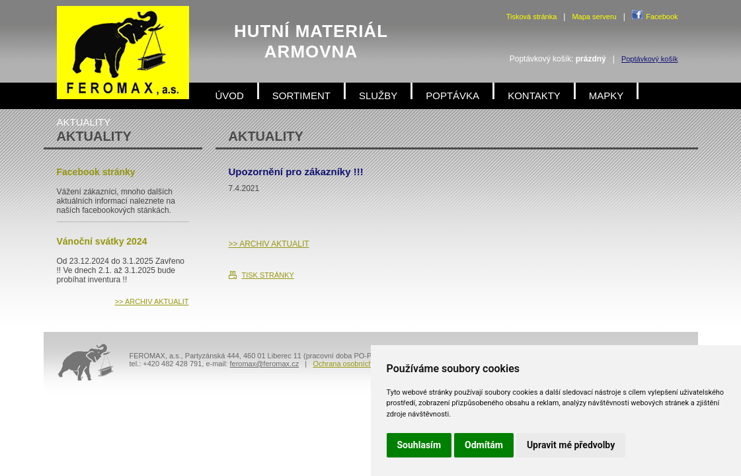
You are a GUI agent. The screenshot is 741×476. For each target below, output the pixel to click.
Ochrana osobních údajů (352, 364)
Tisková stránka (531, 16)
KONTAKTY (534, 95)
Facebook (662, 16)
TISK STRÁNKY (268, 275)
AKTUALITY (84, 122)
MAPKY (606, 95)
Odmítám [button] (484, 445)
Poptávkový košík (649, 59)
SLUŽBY (378, 95)
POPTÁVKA (452, 95)
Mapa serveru (594, 16)
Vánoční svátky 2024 (102, 241)
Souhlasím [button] (419, 445)
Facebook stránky (96, 172)
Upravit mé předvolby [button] (571, 445)
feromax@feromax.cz (264, 364)
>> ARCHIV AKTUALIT (269, 244)
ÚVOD (229, 95)
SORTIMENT (301, 95)
